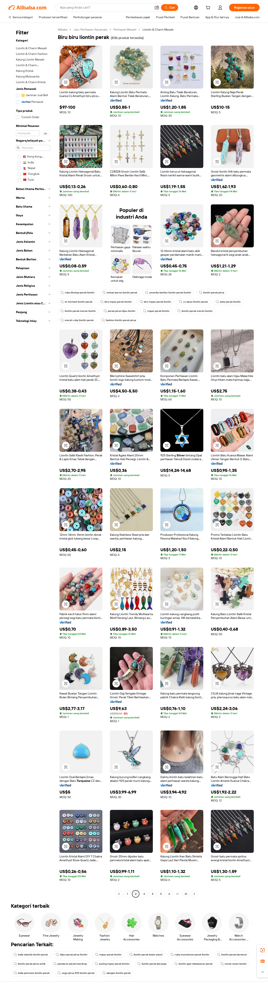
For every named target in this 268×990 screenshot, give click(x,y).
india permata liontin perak (32, 973)
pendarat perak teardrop (70, 963)
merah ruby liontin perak (77, 320)
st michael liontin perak (76, 301)
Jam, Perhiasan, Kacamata (90, 29)
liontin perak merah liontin (78, 311)
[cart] (209, 8)
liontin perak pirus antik (29, 963)
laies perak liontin (228, 301)
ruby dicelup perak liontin (77, 292)
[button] (156, 7)
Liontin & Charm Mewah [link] (158, 29)
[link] (262, 950)
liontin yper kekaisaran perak (193, 963)
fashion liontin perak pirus (119, 320)
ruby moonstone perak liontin (189, 954)
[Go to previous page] (119, 894)
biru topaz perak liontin (116, 301)
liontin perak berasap (151, 963)
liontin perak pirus (211, 292)
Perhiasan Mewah (124, 29)
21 (186, 893)
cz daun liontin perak (193, 301)
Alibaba (62, 29)
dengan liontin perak (116, 973)
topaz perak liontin (156, 311)
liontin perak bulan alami (145, 954)
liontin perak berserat (232, 954)
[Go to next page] (194, 894)
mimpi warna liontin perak (119, 292)
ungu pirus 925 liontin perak (76, 973)
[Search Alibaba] (105, 7)
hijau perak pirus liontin (71, 954)
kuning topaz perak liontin (112, 963)
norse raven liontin (233, 963)
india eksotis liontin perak (31, 954)
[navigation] (32, 462)
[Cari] (169, 7)
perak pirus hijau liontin (119, 311)
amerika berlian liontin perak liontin (168, 292)
